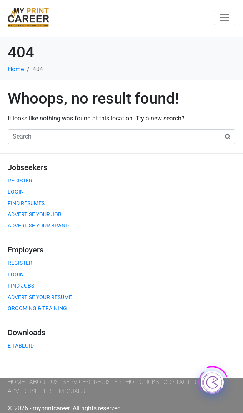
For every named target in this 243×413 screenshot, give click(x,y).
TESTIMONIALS (64, 391)
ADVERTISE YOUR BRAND (38, 225)
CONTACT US (181, 382)
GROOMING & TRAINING (37, 308)
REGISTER (20, 180)
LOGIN (16, 192)
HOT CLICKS (142, 382)
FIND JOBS (21, 286)
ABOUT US (43, 382)
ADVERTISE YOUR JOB (35, 214)
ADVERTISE (23, 391)
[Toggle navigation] (224, 17)
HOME (16, 382)
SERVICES (76, 382)
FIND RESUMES (26, 203)
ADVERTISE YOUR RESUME (40, 297)
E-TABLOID (21, 346)
